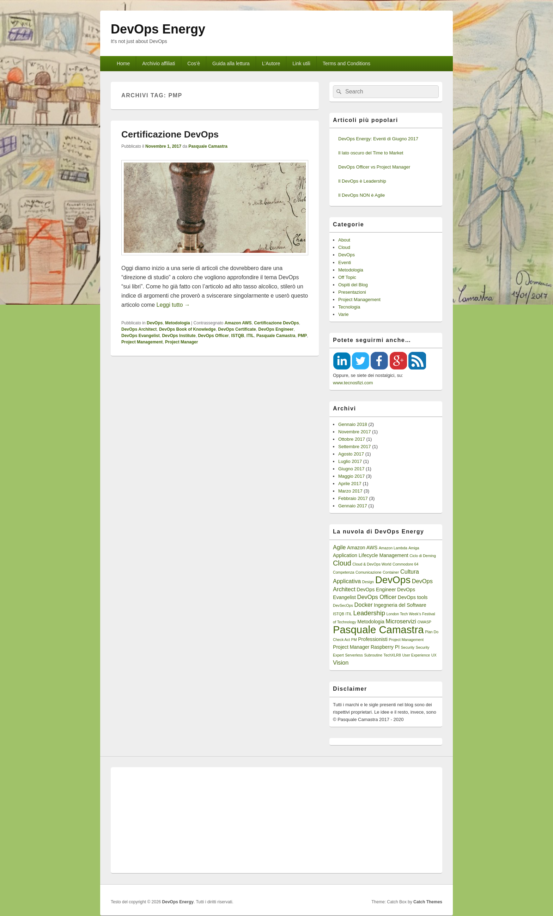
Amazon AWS (238, 322)
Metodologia (177, 322)
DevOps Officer (213, 335)
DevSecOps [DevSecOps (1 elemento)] (343, 605)
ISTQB (237, 335)
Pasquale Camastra (207, 146)
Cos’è (193, 63)
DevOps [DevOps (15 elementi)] (393, 579)
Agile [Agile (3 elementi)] (339, 547)
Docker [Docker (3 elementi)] (363, 604)
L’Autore (271, 63)
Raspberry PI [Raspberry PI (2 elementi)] (385, 647)
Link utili (301, 63)
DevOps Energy (158, 29)
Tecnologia (349, 307)
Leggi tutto (173, 305)
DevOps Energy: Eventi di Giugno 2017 (378, 138)
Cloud (344, 247)
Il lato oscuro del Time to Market (370, 152)
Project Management (142, 342)
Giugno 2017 (351, 468)
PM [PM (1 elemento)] (354, 639)
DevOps (155, 322)
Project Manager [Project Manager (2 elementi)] (351, 647)
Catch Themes (427, 901)
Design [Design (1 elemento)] (368, 582)
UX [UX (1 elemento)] (434, 655)
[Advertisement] (276, 820)
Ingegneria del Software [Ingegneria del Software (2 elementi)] (400, 605)
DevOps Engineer (275, 329)
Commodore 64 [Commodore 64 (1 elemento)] (405, 564)
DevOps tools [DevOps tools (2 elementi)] (413, 597)
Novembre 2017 (354, 431)
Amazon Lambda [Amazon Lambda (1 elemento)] (393, 548)
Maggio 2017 (351, 476)
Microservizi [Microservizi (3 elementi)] (401, 621)
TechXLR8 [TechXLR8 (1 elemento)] (392, 655)
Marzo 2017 (350, 491)
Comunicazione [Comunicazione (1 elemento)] (368, 572)
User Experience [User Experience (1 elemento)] (416, 655)
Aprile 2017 (349, 483)
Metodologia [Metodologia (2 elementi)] (370, 621)
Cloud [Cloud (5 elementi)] (342, 563)
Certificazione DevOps (170, 134)
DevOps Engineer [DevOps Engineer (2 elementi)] (376, 589)
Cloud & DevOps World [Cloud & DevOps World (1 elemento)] (371, 564)
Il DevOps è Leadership (362, 181)
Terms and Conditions (346, 63)
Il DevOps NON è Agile (361, 195)
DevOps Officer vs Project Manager (374, 167)
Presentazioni (352, 292)
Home (123, 63)
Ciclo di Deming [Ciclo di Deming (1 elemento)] (422, 556)
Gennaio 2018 (352, 424)
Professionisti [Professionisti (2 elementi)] (373, 639)
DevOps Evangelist (140, 335)
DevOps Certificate (237, 329)
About (344, 240)
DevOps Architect (139, 329)
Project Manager (181, 342)
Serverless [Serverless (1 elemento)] (354, 655)
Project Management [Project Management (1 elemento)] (406, 639)
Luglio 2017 (350, 461)
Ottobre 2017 (351, 439)
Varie (343, 314)
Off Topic (347, 277)
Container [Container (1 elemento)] (391, 572)
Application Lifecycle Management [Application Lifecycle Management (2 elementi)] (370, 555)
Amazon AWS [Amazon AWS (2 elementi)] (362, 547)
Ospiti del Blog (353, 284)
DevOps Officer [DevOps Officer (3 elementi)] (377, 597)
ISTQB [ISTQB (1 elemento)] (338, 614)
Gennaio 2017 (352, 505)
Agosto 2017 (351, 454)
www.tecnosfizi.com (353, 382)
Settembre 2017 (354, 446)
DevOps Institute (178, 335)
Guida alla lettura (231, 63)
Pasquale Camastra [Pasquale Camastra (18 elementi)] (378, 629)
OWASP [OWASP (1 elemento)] (424, 622)
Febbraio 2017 (353, 498)
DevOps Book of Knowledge (187, 329)
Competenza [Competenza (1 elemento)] (343, 572)
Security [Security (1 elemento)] (408, 647)
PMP (302, 335)
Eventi (344, 262)
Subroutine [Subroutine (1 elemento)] (373, 655)
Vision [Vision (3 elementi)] (340, 662)
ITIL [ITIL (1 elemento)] (349, 614)
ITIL (250, 335)
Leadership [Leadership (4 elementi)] (369, 613)
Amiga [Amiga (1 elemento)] (413, 548)
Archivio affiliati (158, 63)
